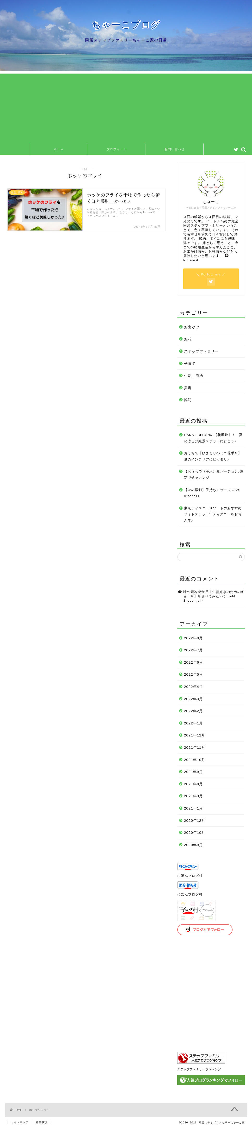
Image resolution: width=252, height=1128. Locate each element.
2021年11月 (194, 747)
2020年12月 (194, 820)
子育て (190, 363)
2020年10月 (194, 832)
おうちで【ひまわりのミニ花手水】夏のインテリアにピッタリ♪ (213, 456)
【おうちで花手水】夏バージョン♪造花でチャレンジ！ (214, 475)
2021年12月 (194, 735)
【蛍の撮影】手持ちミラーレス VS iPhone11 (212, 493)
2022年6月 (193, 662)
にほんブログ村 (190, 876)
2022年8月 (193, 638)
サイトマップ (19, 1122)
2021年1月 (193, 808)
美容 (188, 388)
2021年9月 (193, 772)
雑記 (188, 400)
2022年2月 (193, 711)
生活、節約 (193, 376)
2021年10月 (194, 760)
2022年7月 (193, 650)
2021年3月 (193, 796)
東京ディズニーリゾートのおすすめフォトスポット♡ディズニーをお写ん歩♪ (213, 514)
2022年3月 (193, 699)
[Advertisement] (126, 107)
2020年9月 (193, 845)
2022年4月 (193, 687)
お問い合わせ (175, 149)
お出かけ (191, 327)
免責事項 (41, 1122)
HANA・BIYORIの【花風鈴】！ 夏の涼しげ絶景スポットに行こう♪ (213, 438)
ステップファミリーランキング (199, 1069)
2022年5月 (193, 674)
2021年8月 (193, 784)
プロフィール (117, 149)
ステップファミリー (201, 351)
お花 (188, 339)
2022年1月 (193, 723)
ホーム (59, 149)
